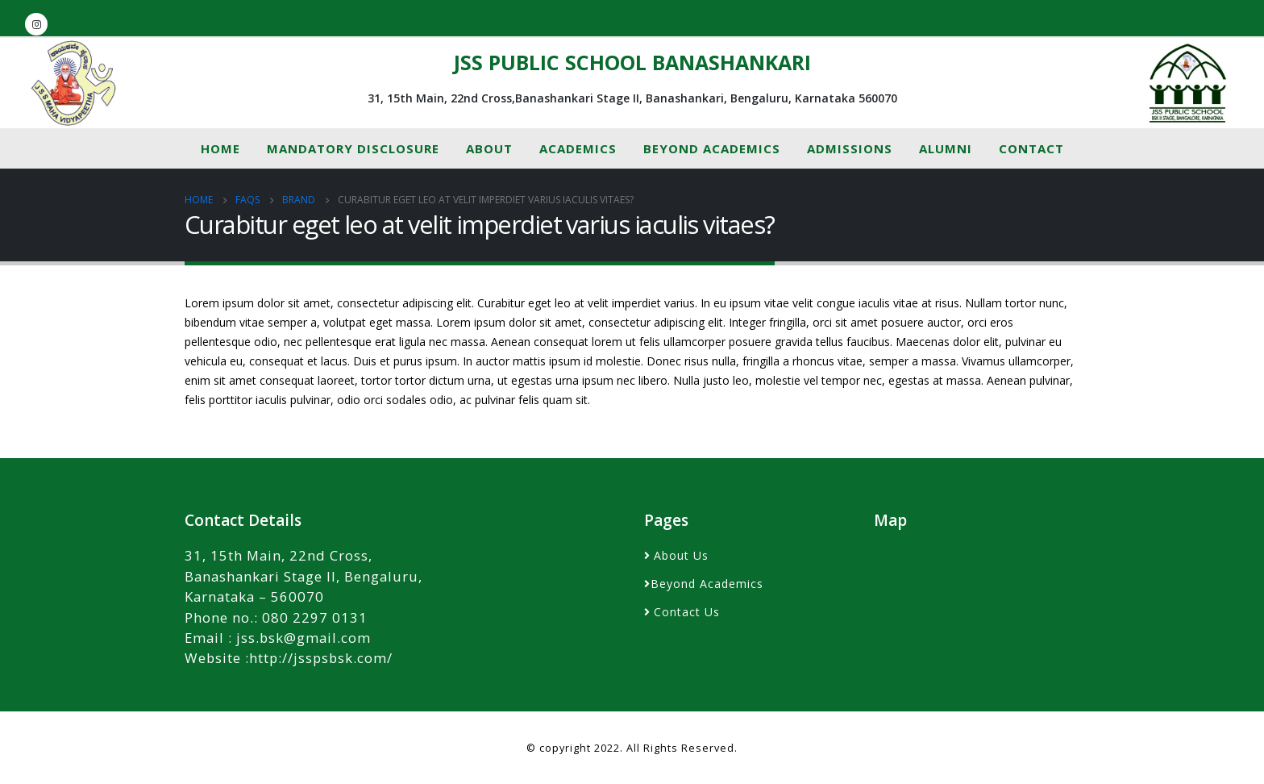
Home (220, 148)
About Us (681, 555)
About (489, 148)
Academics (578, 148)
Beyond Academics (711, 148)
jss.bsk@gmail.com (303, 637)
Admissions (849, 148)
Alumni (945, 148)
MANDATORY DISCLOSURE (353, 148)
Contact (1031, 148)
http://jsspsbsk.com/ (321, 657)
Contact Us (687, 611)
